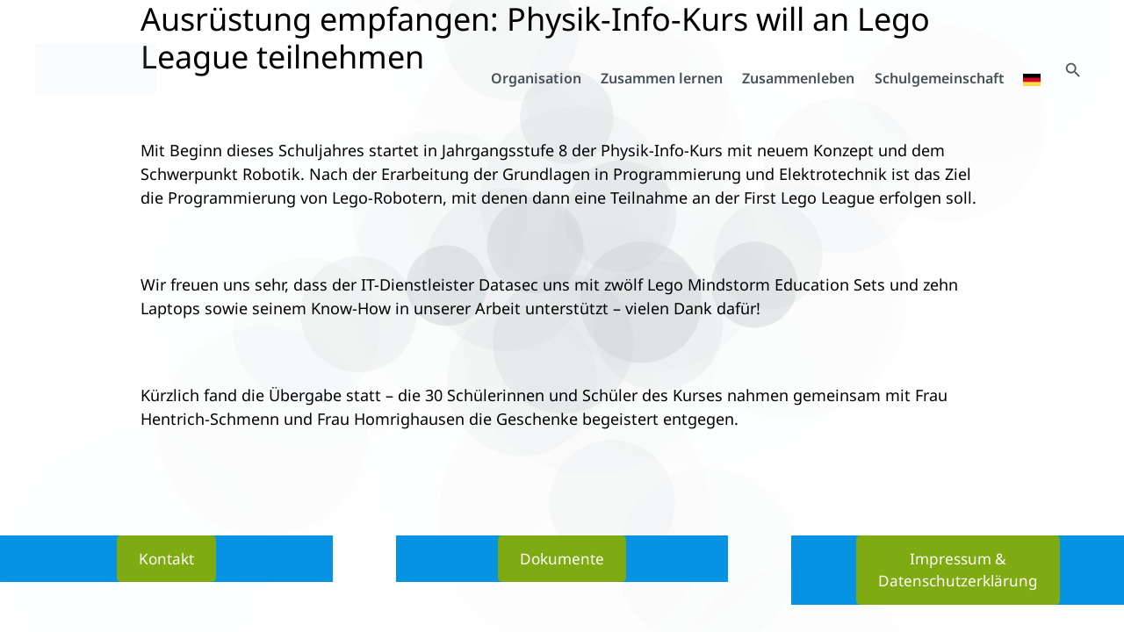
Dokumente (562, 556)
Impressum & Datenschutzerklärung (958, 568)
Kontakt (166, 556)
